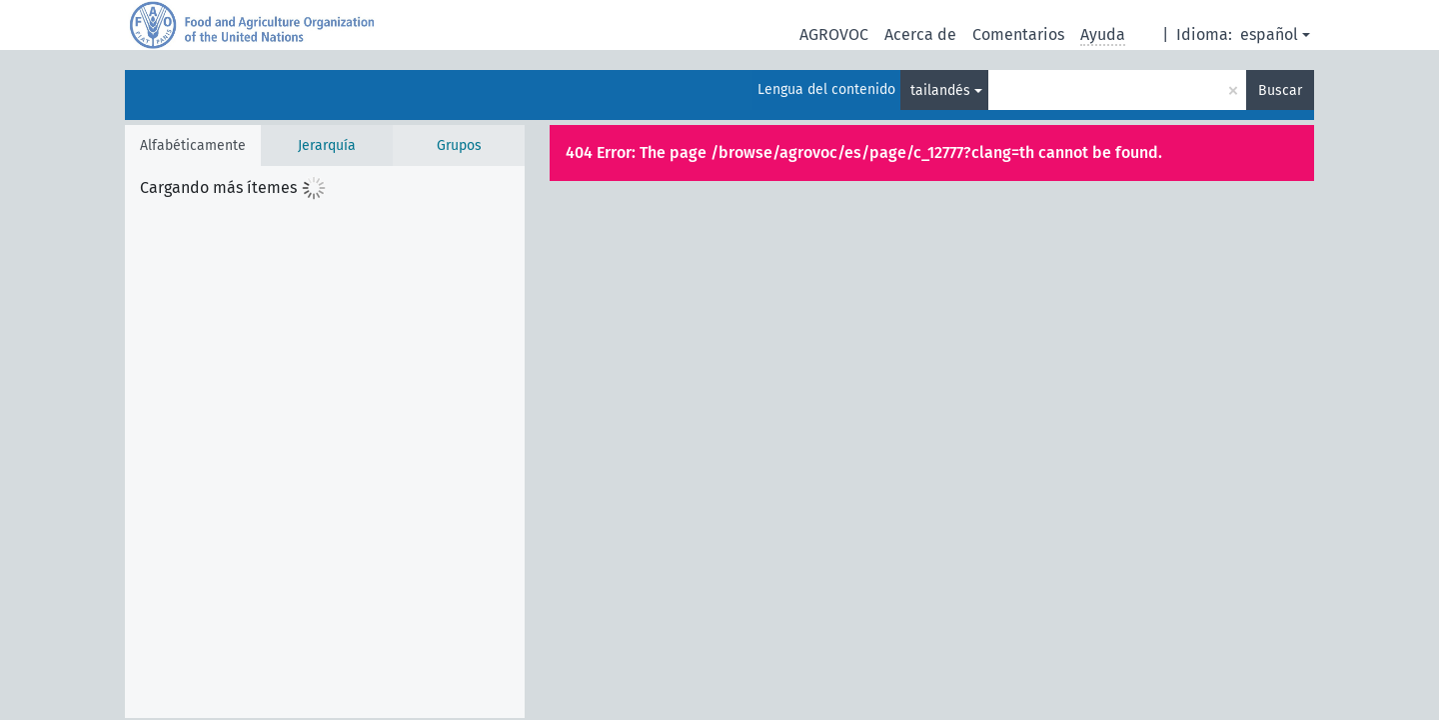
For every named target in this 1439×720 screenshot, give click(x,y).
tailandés (940, 90)
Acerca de (920, 34)
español (1269, 34)
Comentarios (1018, 34)
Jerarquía (327, 145)
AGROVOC (833, 34)
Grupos (459, 145)
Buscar (1280, 90)
